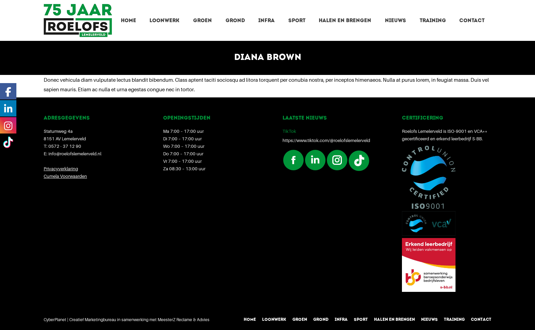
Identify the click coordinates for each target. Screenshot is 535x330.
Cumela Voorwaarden (65, 176)
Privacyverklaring (61, 168)
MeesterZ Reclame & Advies (183, 319)
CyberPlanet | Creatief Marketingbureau (80, 319)
